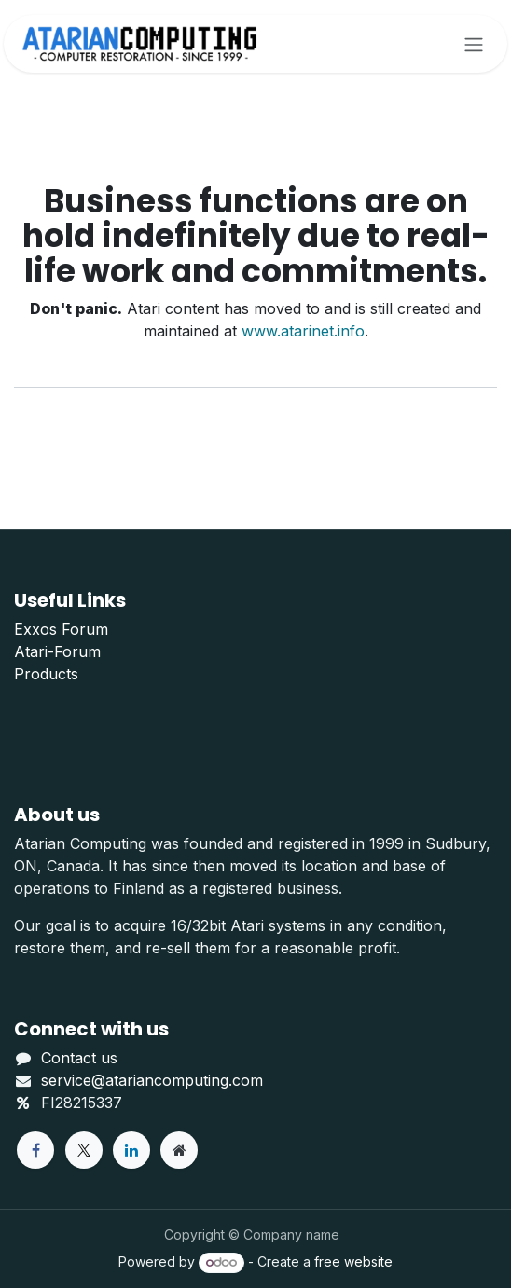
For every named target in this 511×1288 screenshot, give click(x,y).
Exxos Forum (61, 629)
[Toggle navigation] (473, 43)
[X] (84, 1150)
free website (353, 1261)
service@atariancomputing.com (152, 1080)
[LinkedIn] (131, 1150)
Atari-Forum (57, 651)
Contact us (79, 1057)
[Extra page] (179, 1150)
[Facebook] (35, 1150)
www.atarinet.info (303, 331)
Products (46, 674)
